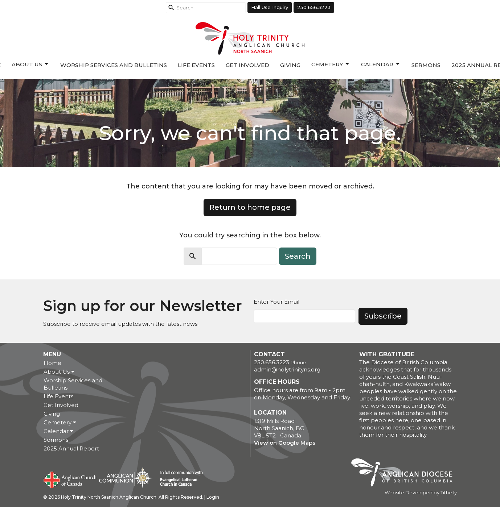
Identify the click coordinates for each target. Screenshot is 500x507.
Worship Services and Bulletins (113, 65)
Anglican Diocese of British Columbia (405, 473)
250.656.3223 (314, 7)
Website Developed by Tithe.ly (421, 492)
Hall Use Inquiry (269, 7)
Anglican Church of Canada (70, 479)
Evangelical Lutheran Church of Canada (178, 479)
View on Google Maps (284, 442)
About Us (30, 64)
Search (298, 256)
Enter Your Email (276, 301)
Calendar (381, 64)
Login (212, 497)
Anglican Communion (126, 477)
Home (52, 363)
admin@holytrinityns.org (287, 369)
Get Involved (247, 65)
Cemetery (330, 64)
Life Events (196, 65)
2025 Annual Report (71, 448)
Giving (290, 65)
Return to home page (250, 207)
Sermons (425, 65)
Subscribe (383, 316)
